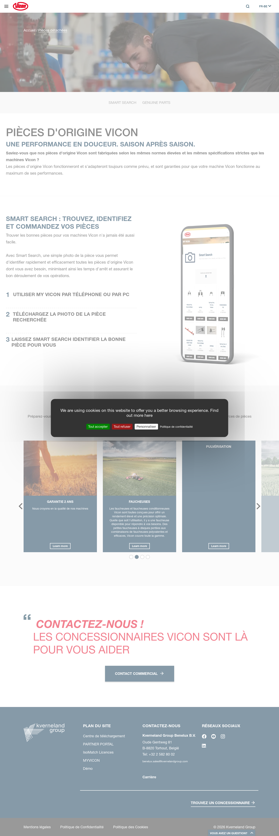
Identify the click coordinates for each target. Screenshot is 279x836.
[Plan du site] (6, 6)
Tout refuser (122, 427)
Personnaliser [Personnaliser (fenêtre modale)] (146, 427)
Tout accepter (98, 427)
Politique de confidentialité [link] (176, 427)
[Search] (247, 6)
